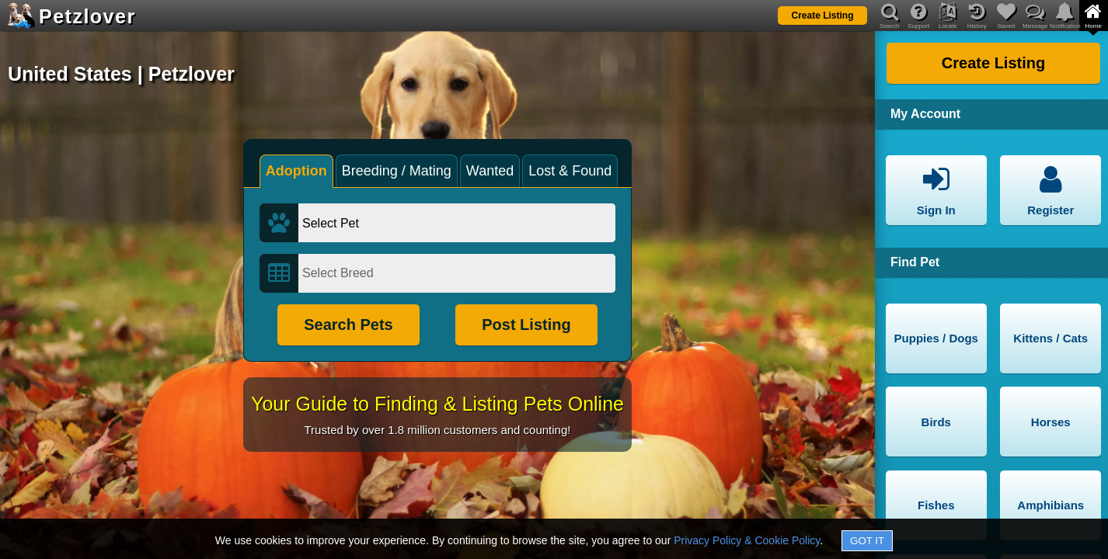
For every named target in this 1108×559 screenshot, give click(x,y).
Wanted (490, 171)
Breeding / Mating (396, 171)
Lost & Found (569, 171)
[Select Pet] (456, 222)
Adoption (296, 171)
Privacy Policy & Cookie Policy (747, 540)
